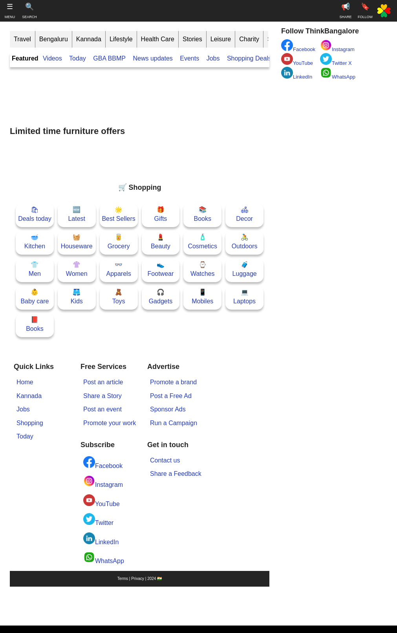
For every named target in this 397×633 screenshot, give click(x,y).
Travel (22, 39)
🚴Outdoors (245, 241)
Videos (52, 58)
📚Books (202, 214)
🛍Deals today (34, 214)
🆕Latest (76, 214)
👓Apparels (118, 269)
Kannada (88, 39)
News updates (152, 58)
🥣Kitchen (34, 241)
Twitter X (336, 59)
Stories (192, 39)
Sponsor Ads (168, 409)
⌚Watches (202, 269)
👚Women (77, 269)
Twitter (98, 519)
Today (77, 58)
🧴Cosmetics (202, 241)
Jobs (213, 58)
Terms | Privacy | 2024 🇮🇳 (139, 578)
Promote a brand (173, 382)
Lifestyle (121, 39)
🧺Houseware (77, 241)
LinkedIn (101, 538)
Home (24, 382)
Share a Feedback (175, 473)
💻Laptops (244, 296)
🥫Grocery (119, 241)
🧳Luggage (244, 269)
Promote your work (109, 423)
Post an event (102, 409)
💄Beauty (160, 241)
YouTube (101, 500)
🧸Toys (118, 296)
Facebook (103, 462)
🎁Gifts (160, 214)
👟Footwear (161, 269)
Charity (249, 39)
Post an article (103, 382)
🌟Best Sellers (118, 214)
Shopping (29, 423)
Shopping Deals (250, 58)
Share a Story (102, 396)
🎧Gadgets (160, 296)
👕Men (35, 269)
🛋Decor (244, 214)
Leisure (220, 39)
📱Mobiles (202, 296)
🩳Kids (77, 296)
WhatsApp (103, 557)
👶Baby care (34, 296)
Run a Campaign (173, 423)
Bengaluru (53, 39)
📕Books (34, 324)
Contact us (165, 460)
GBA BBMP (109, 58)
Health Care (157, 39)
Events (189, 58)
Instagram (103, 481)
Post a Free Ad (171, 396)
